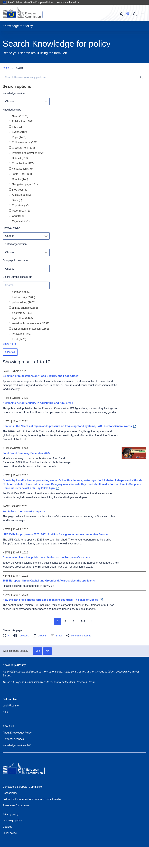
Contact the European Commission (23, 786)
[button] (127, 13)
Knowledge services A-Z (17, 745)
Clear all (10, 352)
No (47, 651)
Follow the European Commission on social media (32, 799)
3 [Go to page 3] (73, 621)
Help (5, 711)
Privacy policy (11, 814)
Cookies (7, 826)
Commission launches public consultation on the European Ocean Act (46, 557)
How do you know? (68, 2)
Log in (121, 14)
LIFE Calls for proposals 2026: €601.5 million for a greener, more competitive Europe (55, 534)
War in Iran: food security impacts (24, 511)
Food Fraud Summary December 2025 (26, 453)
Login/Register (11, 705)
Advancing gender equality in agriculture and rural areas (38, 403)
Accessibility (10, 793)
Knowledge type (12, 109)
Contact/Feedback (13, 739)
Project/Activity (11, 227)
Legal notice (10, 833)
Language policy (12, 820)
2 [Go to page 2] (65, 621)
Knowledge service (14, 93)
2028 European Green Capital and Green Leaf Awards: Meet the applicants (49, 580)
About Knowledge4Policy (17, 732)
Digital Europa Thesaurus (17, 277)
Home (6, 67)
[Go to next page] (91, 621)
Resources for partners (16, 805)
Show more (9, 343)
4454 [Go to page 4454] (83, 621)
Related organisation (15, 244)
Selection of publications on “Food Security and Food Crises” (41, 376)
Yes (38, 651)
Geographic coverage (15, 260)
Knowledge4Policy (14, 665)
